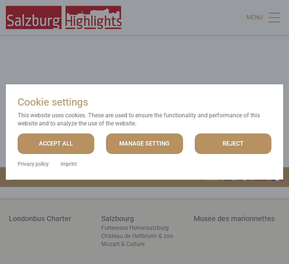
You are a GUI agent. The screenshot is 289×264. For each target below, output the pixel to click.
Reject (233, 143)
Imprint (69, 164)
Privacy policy (33, 164)
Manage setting (144, 143)
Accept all (56, 143)
